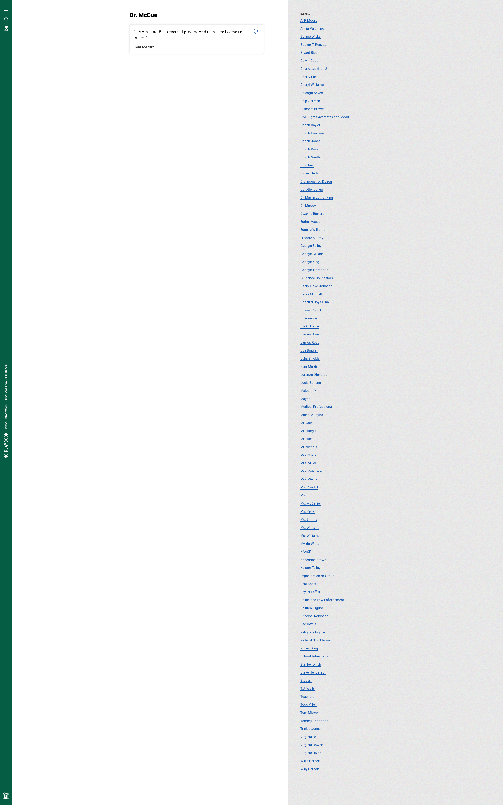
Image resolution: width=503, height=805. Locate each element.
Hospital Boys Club (314, 302)
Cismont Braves (312, 109)
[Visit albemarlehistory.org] (6, 795)
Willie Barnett (310, 761)
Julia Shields (310, 358)
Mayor (305, 399)
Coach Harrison (312, 133)
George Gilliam (311, 254)
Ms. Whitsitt (309, 527)
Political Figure (311, 608)
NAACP (305, 552)
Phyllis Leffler (310, 592)
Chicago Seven (311, 93)
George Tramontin (314, 270)
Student (306, 680)
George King (309, 262)
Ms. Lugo (307, 495)
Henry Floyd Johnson (316, 286)
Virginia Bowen (311, 745)
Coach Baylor (310, 125)
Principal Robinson (314, 616)
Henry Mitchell (311, 294)
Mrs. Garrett (309, 455)
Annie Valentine (312, 28)
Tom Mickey (309, 713)
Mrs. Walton (309, 479)
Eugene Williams (312, 230)
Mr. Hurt (306, 439)
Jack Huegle (309, 326)
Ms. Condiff (309, 487)
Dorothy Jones (311, 189)
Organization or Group (317, 576)
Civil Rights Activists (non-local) (324, 117)
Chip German (310, 101)
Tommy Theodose (314, 721)
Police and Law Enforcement (322, 600)
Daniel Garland (311, 173)
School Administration (317, 656)
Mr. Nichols (308, 447)
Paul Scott (308, 584)
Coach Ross (309, 149)
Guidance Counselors (316, 278)
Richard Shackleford (315, 640)
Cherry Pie (308, 77)
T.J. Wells (307, 688)
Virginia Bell (309, 737)
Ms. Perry (307, 511)
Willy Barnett (309, 769)
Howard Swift (310, 310)
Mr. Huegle (308, 431)
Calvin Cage (309, 61)
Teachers (307, 696)
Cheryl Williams (312, 85)
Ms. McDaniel (310, 503)
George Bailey (310, 246)
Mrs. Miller (308, 463)
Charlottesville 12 (313, 69)
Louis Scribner (311, 383)
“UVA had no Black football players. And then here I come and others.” (189, 35)
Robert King (309, 648)
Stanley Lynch (310, 664)
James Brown (310, 334)
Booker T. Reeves (313, 45)
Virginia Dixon (310, 753)
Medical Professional (316, 407)
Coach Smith (310, 157)
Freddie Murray (311, 238)
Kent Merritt (309, 367)
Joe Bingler (309, 350)
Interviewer (308, 318)
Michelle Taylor (311, 415)
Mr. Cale (306, 423)
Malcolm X (308, 391)
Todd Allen (308, 704)
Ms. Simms (308, 519)
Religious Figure (312, 632)
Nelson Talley (310, 568)
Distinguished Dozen (316, 181)
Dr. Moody (308, 206)
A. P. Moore (308, 20)
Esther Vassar (311, 222)
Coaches (307, 165)
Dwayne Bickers (312, 213)
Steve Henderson (313, 672)
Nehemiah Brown (313, 560)
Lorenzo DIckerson (314, 374)
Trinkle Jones (310, 729)
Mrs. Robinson (311, 471)
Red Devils (308, 624)
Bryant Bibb (308, 52)
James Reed (309, 342)
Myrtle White (309, 544)
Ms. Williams (310, 535)
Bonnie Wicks (310, 36)
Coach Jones (310, 141)
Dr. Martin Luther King (316, 197)
